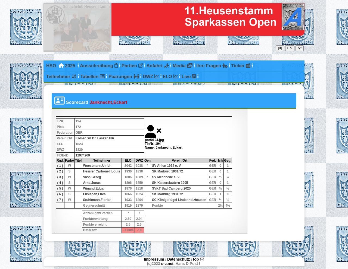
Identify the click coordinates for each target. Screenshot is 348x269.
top (198, 259)
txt (300, 48)
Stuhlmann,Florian (97, 200)
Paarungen (123, 76)
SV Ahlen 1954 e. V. (166, 166)
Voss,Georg (92, 177)
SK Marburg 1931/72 (167, 171)
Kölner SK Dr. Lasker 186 (95, 138)
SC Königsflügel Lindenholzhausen (179, 200)
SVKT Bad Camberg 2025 (171, 188)
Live (189, 76)
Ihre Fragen (212, 65)
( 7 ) (60, 200)
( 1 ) (60, 166)
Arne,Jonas (92, 183)
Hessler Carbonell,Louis (101, 171)
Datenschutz (178, 259)
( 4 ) (60, 183)
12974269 (83, 155)
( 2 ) (60, 171)
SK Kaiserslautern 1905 (170, 183)
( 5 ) (60, 188)
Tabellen (92, 76)
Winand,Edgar (94, 188)
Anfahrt (157, 65)
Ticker (240, 65)
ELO (170, 76)
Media (182, 65)
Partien (132, 65)
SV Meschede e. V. (166, 177)
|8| (280, 48)
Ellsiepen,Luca (94, 194)
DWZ (151, 76)
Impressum (154, 259)
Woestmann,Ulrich (97, 166)
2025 (70, 65)
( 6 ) (60, 194)
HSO (51, 65)
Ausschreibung (99, 65)
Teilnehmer (61, 76)
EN (290, 48)
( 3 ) (60, 177)
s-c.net (167, 263)
